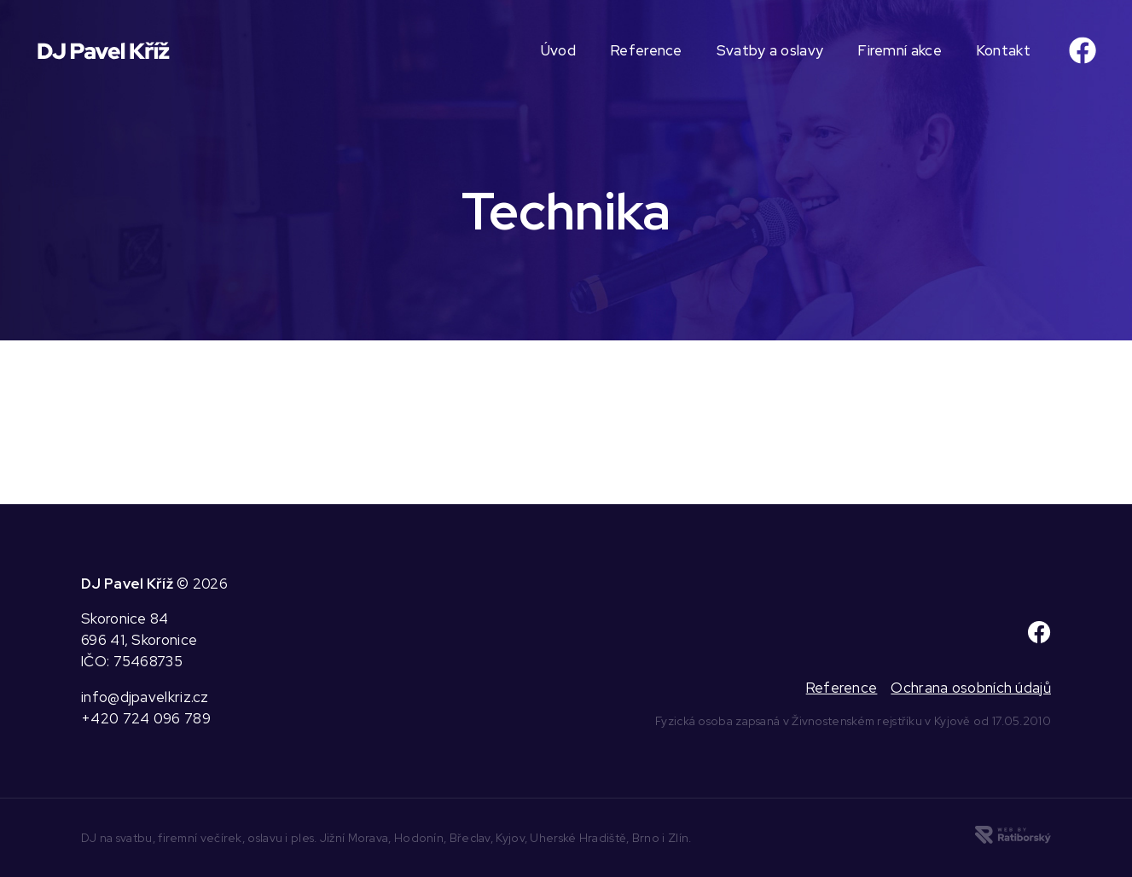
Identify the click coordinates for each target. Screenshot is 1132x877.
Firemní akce (899, 50)
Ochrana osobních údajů (971, 687)
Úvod (558, 50)
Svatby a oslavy (770, 50)
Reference (646, 50)
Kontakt (1003, 50)
